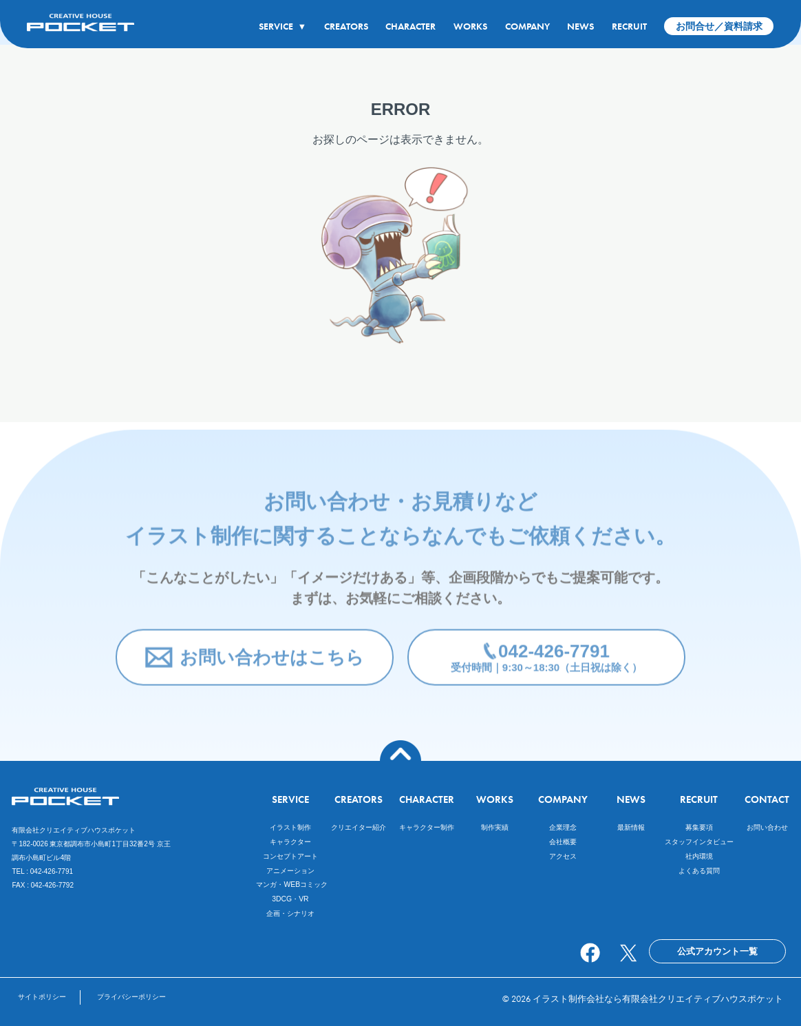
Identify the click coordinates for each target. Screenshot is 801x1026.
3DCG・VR (290, 899)
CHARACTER (410, 26)
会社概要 (563, 842)
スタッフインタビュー (699, 842)
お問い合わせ (767, 827)
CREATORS (346, 26)
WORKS (470, 26)
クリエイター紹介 (358, 827)
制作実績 (495, 827)
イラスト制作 (290, 827)
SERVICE (282, 26)
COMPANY (527, 26)
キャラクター (290, 842)
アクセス (563, 856)
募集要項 (699, 827)
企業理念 (563, 827)
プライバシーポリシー (131, 996)
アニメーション (290, 871)
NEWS (580, 26)
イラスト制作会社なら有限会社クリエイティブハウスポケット (658, 999)
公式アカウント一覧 (717, 951)
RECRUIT (629, 26)
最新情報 (631, 827)
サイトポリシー (42, 996)
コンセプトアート (290, 856)
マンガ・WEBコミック (292, 884)
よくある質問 (699, 871)
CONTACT (767, 799)
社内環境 (699, 856)
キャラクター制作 (426, 827)
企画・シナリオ (290, 913)
